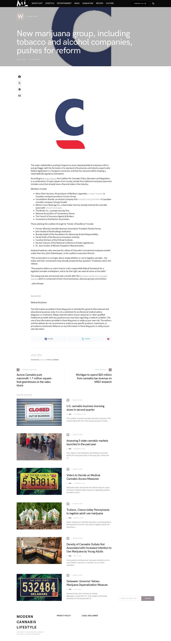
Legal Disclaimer (90, 616)
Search (148, 598)
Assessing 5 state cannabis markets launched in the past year (87, 442)
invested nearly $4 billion (89, 199)
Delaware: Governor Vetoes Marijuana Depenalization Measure (87, 583)
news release (50, 178)
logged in (42, 360)
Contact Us (140, 3)
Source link (36, 296)
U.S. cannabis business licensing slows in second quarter (85, 407)
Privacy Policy (64, 616)
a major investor (95, 193)
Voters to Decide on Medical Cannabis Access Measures (83, 477)
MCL (70, 414)
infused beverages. (54, 207)
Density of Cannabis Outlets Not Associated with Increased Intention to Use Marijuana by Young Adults (88, 548)
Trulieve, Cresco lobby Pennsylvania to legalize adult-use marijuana (87, 511)
